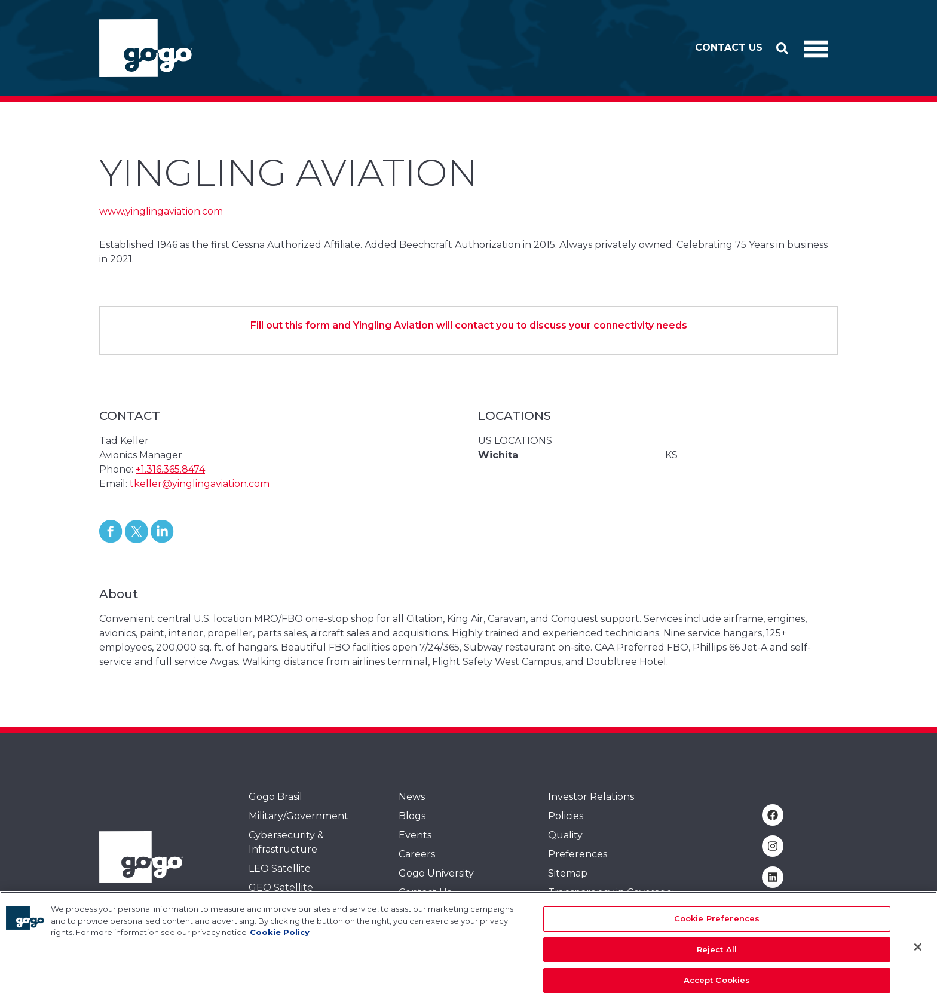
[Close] (918, 952)
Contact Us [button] (729, 47)
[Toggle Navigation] (815, 48)
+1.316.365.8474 (170, 469)
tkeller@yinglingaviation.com (200, 483)
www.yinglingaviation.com (161, 211)
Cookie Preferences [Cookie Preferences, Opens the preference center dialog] (717, 923)
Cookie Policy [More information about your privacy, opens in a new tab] (280, 937)
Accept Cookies (717, 985)
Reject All (717, 954)
